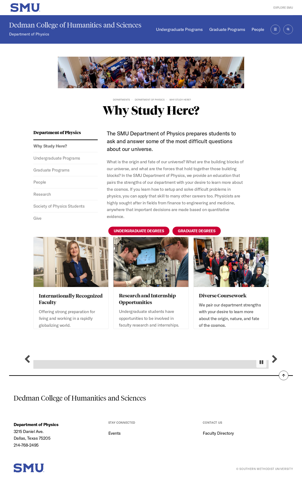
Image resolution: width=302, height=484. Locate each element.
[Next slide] (274, 359)
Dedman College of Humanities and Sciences (75, 25)
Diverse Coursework (222, 295)
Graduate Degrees (196, 231)
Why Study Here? (50, 146)
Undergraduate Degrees (139, 231)
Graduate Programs (227, 29)
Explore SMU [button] (283, 7)
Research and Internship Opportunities (147, 298)
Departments (121, 99)
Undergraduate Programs (179, 29)
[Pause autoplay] (261, 362)
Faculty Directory (218, 433)
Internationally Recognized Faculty (70, 298)
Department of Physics (29, 34)
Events (114, 433)
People (258, 29)
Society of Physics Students (58, 206)
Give (37, 218)
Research (42, 194)
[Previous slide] (27, 359)
